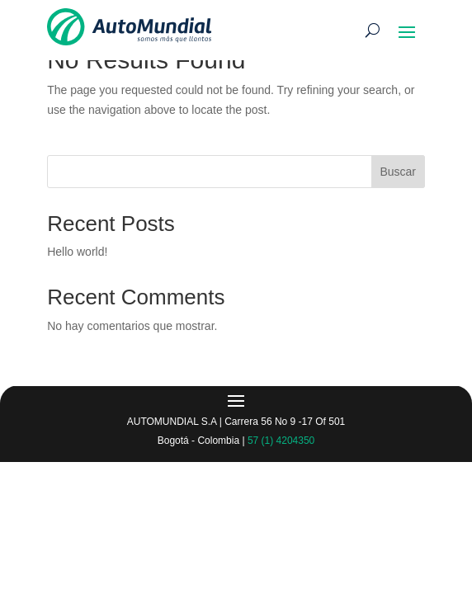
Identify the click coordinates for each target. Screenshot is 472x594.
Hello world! (77, 251)
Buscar (398, 171)
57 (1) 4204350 (281, 440)
